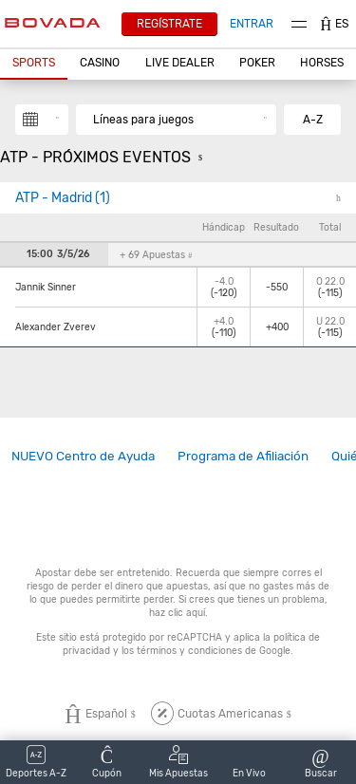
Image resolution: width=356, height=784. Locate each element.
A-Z (313, 119)
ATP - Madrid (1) (62, 198)
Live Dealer (180, 62)
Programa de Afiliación (243, 455)
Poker (257, 62)
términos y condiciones (189, 650)
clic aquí (186, 613)
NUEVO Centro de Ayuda (83, 455)
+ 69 (156, 255)
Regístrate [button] (169, 23)
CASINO (100, 62)
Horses (322, 62)
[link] (83, 456)
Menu (299, 24)
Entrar (251, 23)
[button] (33, 63)
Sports (33, 62)
